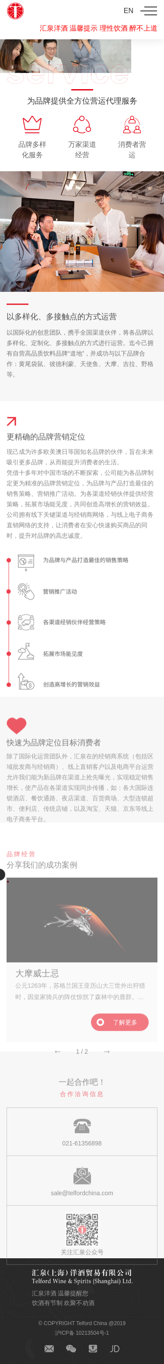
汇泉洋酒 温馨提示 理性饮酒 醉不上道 (98, 28)
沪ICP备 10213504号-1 (82, 1333)
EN (128, 10)
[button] (57, 1057)
